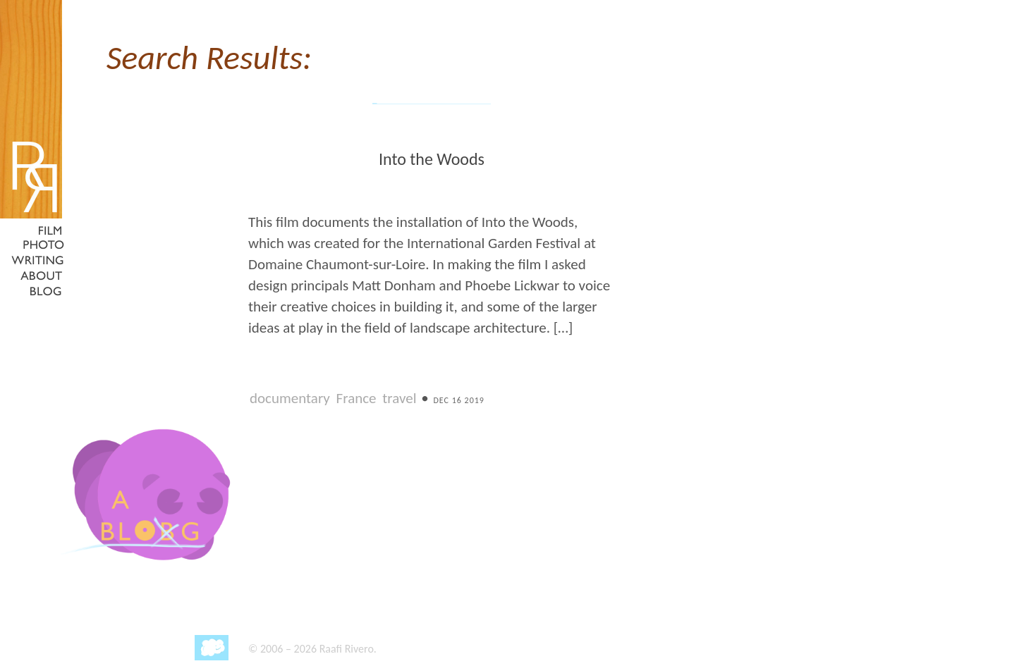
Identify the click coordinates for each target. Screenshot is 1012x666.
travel (399, 398)
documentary (290, 398)
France (356, 398)
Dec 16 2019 (458, 400)
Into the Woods (431, 159)
